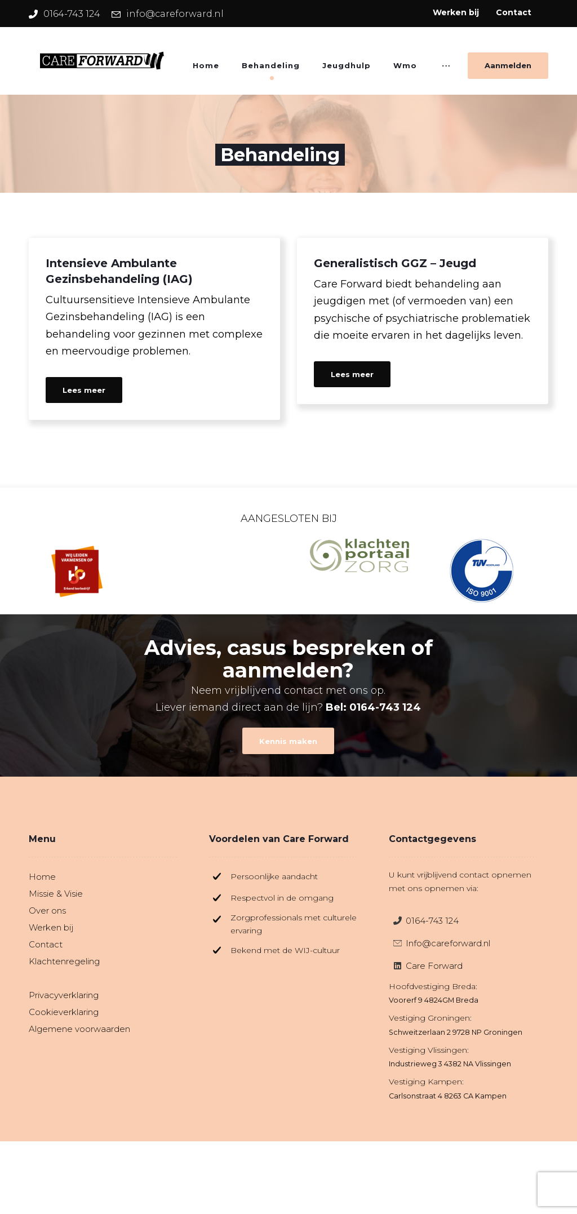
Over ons (47, 910)
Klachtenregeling (64, 961)
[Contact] (288, 741)
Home (42, 876)
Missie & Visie (56, 893)
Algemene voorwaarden (79, 1029)
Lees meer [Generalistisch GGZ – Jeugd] (352, 374)
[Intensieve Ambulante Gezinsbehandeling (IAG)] (154, 329)
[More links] (446, 69)
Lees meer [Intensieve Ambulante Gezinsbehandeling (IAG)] (84, 390)
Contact (46, 944)
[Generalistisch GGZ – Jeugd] (422, 321)
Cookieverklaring (64, 1012)
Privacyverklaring (64, 995)
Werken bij (51, 927)
